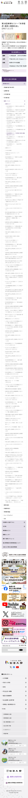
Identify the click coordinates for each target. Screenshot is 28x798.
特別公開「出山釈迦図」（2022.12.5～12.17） (13, 356)
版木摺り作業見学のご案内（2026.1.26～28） (14, 170)
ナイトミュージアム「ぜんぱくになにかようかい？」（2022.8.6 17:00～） (14, 377)
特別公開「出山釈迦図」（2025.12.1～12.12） (13, 182)
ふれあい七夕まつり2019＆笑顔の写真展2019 (14, 438)
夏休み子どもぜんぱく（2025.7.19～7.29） (13, 204)
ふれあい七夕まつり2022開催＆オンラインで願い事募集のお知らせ (13, 385)
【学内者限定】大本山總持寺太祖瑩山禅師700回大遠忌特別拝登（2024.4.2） (14, 290)
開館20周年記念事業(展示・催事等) (13, 389)
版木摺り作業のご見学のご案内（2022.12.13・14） (12, 352)
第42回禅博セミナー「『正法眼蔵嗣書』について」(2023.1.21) (16, 126)
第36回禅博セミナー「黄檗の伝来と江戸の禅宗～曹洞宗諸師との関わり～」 (16, 141)
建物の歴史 (6, 505)
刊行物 (4, 526)
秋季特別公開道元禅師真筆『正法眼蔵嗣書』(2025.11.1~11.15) (14, 186)
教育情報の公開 (7, 718)
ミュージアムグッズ (8, 515)
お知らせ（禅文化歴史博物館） (10, 547)
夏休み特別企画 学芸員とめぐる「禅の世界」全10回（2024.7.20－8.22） (13, 261)
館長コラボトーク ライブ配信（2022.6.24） (12, 381)
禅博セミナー (8, 104)
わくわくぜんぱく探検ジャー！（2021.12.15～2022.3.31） (11, 398)
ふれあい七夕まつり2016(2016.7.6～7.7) (13, 492)
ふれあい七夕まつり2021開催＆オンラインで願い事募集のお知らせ (13, 411)
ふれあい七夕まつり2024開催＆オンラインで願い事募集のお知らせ (13, 265)
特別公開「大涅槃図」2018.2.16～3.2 (13, 452)
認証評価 (6, 733)
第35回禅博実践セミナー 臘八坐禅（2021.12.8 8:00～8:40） (13, 402)
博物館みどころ (6, 530)
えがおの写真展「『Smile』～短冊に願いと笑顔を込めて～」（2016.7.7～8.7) (14, 497)
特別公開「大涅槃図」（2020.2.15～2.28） (13, 430)
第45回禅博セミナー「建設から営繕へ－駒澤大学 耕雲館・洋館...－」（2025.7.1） (16, 114)
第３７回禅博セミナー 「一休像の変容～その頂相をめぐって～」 (16, 137)
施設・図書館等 (7, 696)
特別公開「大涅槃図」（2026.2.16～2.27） (13, 166)
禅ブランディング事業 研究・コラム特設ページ (13, 423)
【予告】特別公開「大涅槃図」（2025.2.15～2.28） (14, 340)
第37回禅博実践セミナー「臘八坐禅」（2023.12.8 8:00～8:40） (13, 298)
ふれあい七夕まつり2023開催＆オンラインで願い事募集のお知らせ (13, 322)
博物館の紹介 (6, 83)
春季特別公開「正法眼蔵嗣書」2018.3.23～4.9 (12, 449)
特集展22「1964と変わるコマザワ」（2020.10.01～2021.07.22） (13, 419)
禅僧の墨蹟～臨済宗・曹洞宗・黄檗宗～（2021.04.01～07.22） (14, 415)
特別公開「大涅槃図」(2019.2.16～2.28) (14, 441)
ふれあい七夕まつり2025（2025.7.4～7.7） (13, 209)
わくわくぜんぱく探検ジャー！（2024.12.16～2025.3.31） (11, 241)
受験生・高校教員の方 (9, 704)
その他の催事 (8, 150)
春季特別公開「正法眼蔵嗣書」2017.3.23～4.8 (12, 472)
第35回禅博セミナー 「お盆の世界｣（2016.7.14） (14, 144)
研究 (4, 687)
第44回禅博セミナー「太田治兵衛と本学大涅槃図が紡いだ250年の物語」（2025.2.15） (16, 117)
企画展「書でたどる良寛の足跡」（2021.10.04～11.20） (12, 407)
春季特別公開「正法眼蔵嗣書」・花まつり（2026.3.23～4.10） (13, 161)
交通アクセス (21, 745)
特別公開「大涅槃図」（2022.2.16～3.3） (14, 395)
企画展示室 (6, 91)
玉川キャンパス (12, 757)
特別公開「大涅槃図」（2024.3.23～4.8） (14, 273)
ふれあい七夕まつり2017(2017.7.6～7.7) (13, 464)
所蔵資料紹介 (7, 508)
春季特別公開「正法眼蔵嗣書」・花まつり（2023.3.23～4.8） (13, 331)
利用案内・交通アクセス (8, 522)
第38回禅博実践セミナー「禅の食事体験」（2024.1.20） (13, 303)
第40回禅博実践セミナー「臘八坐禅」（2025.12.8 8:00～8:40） (13, 178)
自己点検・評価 (7, 725)
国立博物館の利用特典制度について (11, 543)
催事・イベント (7, 101)
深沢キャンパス (12, 749)
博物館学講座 (7, 512)
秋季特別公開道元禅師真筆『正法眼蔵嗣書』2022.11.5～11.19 (14, 364)
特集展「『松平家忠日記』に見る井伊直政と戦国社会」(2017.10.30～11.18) (13, 455)
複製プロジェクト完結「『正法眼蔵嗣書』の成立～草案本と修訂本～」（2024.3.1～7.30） (14, 277)
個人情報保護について (9, 722)
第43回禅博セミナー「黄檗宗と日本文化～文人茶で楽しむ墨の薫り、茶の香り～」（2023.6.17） (16, 122)
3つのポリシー (7, 729)
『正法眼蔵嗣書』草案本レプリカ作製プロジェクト (14, 286)
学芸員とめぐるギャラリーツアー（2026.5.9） (12, 153)
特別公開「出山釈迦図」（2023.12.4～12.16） (13, 294)
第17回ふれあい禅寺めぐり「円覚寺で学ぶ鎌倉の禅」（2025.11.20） (14, 200)
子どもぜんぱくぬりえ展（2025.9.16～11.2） (13, 190)
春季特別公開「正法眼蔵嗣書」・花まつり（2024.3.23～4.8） (13, 270)
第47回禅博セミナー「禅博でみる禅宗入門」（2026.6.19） (16, 107)
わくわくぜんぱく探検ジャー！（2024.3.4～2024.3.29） (14, 282)
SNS (5, 518)
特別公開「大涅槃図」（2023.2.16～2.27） (13, 336)
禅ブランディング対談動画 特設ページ (14, 427)
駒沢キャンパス (12, 740)
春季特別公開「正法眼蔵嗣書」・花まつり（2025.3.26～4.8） (13, 223)
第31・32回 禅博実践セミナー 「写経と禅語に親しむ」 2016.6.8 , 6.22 (14, 501)
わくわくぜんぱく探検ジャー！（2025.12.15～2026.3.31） (11, 174)
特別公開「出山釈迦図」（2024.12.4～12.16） (13, 249)
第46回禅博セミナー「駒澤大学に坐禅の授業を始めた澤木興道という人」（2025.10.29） (16, 110)
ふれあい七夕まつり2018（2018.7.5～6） (13, 445)
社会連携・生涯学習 (8, 700)
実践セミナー (8, 148)
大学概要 (5, 678)
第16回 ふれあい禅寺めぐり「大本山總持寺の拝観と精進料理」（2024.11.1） (13, 257)
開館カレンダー (6, 534)
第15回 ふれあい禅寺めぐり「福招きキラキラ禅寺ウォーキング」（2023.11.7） (14, 311)
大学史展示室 (7, 94)
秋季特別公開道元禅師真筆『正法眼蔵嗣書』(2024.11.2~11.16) (14, 253)
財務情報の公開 (7, 714)
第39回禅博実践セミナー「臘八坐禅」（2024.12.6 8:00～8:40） (13, 245)
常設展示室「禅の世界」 (9, 87)
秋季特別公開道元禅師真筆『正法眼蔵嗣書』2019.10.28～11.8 (14, 434)
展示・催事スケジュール (8, 538)
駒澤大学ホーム (7, 674)
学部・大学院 (6, 682)
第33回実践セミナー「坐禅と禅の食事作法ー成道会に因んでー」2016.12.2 (13, 476)
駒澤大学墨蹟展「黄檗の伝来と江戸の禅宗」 (13, 484)
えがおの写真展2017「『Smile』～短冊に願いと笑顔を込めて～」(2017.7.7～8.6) (14, 459)
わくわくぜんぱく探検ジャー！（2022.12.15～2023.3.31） (11, 348)
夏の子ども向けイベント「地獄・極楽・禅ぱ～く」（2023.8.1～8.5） (14, 315)
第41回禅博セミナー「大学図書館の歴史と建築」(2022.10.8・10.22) (16, 130)
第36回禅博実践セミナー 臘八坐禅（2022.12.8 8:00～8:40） (13, 360)
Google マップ (12, 745)
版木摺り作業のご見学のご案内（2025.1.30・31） (12, 237)
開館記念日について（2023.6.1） (12, 318)
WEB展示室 (6, 97)
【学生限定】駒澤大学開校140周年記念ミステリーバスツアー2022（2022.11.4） (14, 369)
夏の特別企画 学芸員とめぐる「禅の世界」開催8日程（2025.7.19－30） (13, 213)
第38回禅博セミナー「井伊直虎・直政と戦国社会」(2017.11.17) (16, 133)
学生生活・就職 (7, 691)
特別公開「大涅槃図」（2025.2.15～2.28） (13, 232)
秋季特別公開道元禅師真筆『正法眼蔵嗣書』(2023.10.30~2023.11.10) (14, 307)
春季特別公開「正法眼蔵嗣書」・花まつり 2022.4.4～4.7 (13, 392)
